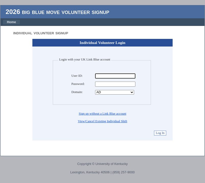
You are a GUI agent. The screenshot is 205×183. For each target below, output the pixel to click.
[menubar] (11, 22)
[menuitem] (11, 22)
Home (11, 22)
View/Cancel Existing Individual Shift (102, 121)
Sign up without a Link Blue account (102, 113)
